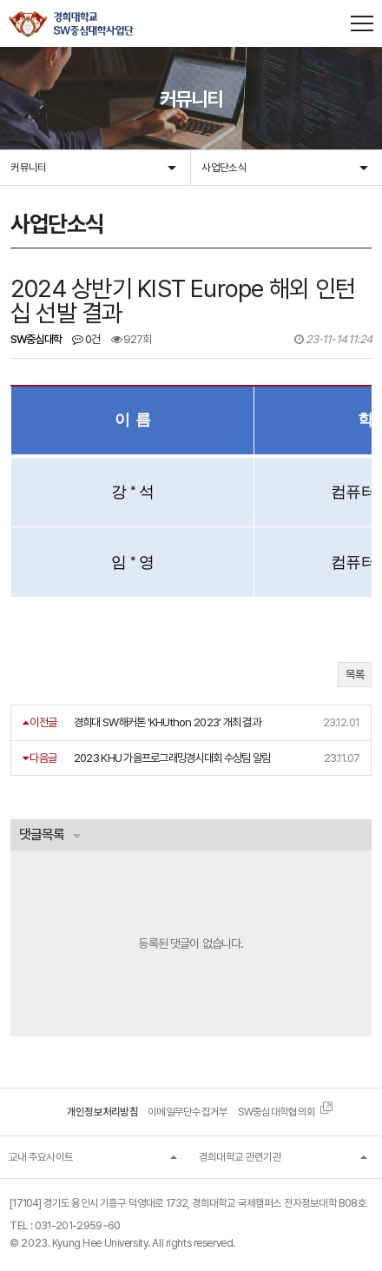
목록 (355, 674)
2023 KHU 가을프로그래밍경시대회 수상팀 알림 (172, 758)
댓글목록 (41, 834)
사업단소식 (224, 167)
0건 (86, 339)
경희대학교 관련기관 (240, 1156)
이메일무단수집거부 (188, 1111)
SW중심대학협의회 (277, 1111)
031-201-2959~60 (78, 1225)
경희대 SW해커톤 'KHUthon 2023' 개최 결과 (167, 722)
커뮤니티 (28, 167)
